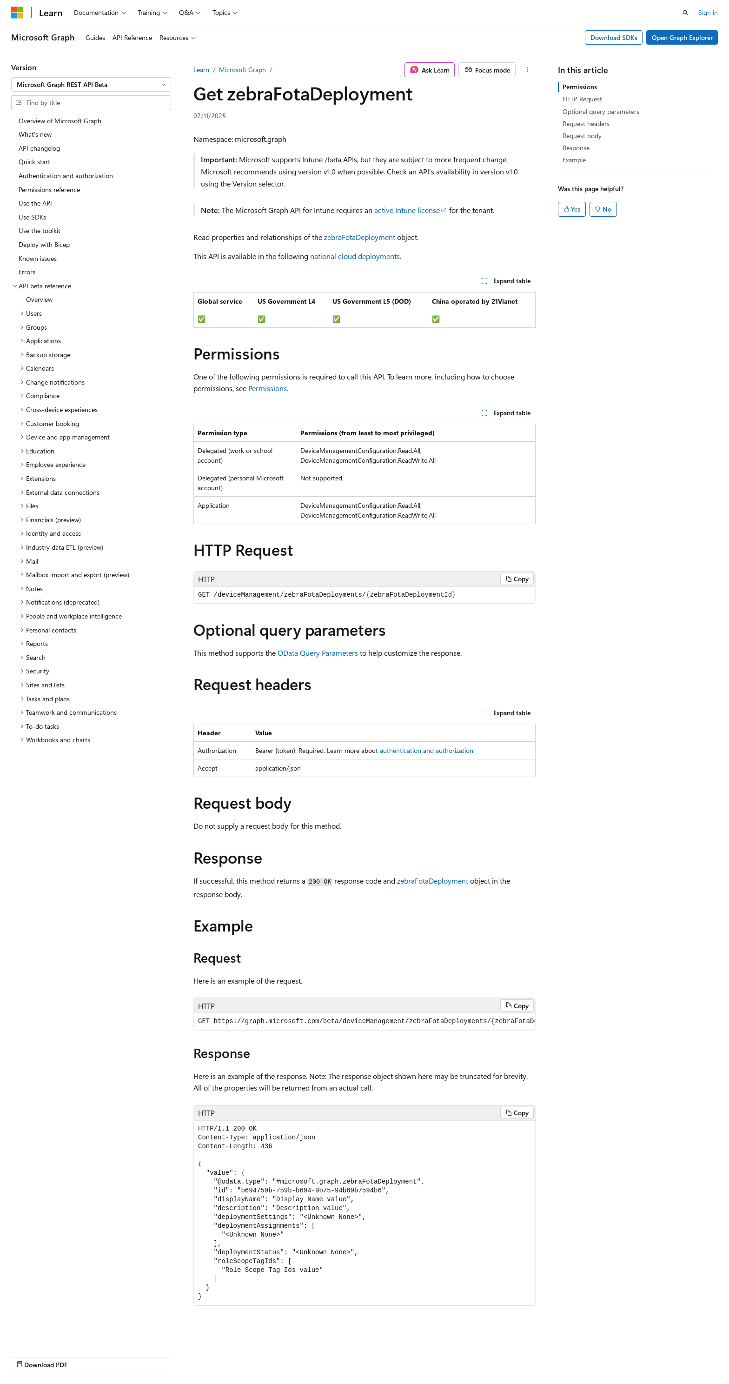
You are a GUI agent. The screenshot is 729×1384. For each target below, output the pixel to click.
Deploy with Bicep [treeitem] (44, 244)
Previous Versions (421, 1355)
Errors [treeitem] (27, 271)
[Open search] (685, 12)
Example (574, 159)
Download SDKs (613, 37)
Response (576, 147)
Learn (201, 69)
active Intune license (407, 210)
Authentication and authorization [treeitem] (66, 175)
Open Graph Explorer (682, 37)
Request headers (586, 123)
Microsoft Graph (242, 69)
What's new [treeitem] (35, 134)
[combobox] (91, 84)
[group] (364, 1021)
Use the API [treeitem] (35, 203)
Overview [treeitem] (39, 299)
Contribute (503, 1355)
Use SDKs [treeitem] (32, 217)
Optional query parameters (601, 111)
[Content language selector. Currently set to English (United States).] (53, 1354)
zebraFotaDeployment (359, 237)
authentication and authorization (426, 750)
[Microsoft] (17, 13)
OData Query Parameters (318, 653)
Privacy (540, 1355)
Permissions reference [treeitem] (49, 189)
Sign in (708, 12)
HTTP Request (582, 98)
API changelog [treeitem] (39, 148)
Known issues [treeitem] (38, 258)
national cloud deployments (355, 256)
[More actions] (527, 69)
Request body (582, 135)
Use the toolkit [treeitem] (39, 230)
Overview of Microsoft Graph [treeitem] (60, 120)
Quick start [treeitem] (34, 161)
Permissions (267, 388)
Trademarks (632, 1355)
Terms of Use (586, 1355)
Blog (463, 1355)
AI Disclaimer (366, 1355)
